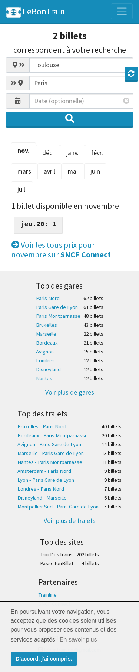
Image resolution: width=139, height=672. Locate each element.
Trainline (47, 595)
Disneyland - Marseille (42, 497)
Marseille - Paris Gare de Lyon (50, 453)
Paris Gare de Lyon (57, 307)
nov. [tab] (23, 150)
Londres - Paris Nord (40, 488)
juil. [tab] (22, 189)
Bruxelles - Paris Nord (41, 426)
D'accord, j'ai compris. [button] (44, 659)
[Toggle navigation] (122, 11)
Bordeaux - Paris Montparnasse (52, 435)
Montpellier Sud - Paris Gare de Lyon (58, 506)
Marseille (46, 333)
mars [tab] (24, 171)
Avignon (45, 351)
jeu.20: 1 (38, 224)
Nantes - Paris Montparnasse (49, 462)
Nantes (44, 378)
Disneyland (48, 369)
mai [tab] (73, 171)
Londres (45, 360)
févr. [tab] (97, 153)
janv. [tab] (72, 153)
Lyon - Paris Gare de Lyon (45, 480)
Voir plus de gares (69, 392)
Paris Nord (48, 298)
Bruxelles (46, 325)
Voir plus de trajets (70, 521)
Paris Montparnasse (58, 316)
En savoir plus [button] (78, 639)
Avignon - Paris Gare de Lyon (49, 444)
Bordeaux (47, 342)
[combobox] (81, 64)
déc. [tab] (48, 153)
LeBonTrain (35, 12)
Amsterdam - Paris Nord (44, 471)
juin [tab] (95, 171)
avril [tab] (49, 171)
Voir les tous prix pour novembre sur (61, 250)
